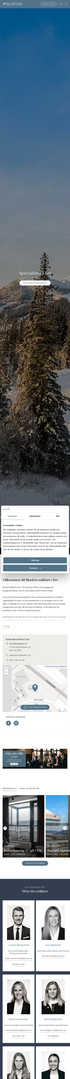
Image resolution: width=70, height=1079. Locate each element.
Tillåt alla (35, 560)
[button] (35, 688)
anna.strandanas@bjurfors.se (19, 1030)
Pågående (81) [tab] (10, 788)
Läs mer (6, 626)
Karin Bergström (53, 1019)
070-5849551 (53, 1036)
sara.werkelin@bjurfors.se (53, 956)
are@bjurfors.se (20, 655)
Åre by (23, 620)
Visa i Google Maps (33, 708)
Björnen (37, 620)
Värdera (48, 4)
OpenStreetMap (52, 666)
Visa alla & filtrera (35, 863)
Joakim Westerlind (18, 945)
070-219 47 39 (19, 1036)
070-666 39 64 (19, 964)
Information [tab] (35, 516)
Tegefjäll (46, 620)
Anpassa (35, 568)
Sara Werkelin (53, 945)
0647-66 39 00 (17, 660)
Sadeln (30, 620)
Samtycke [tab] (12, 516)
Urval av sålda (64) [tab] (29, 788)
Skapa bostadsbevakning (35, 283)
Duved (56, 620)
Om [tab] (57, 516)
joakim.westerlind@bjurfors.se (18, 958)
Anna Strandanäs (18, 1019)
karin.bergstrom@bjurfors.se (53, 1030)
